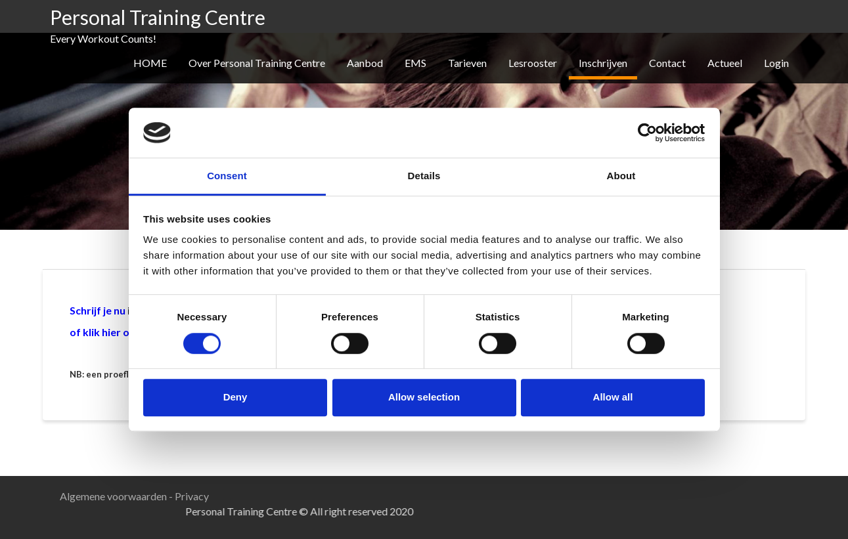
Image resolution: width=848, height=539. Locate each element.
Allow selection (424, 396)
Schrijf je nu (97, 310)
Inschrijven (603, 62)
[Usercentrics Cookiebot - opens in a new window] (647, 132)
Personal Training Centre (157, 17)
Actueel (724, 62)
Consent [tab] (227, 176)
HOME (150, 62)
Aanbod (365, 62)
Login (776, 62)
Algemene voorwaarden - (117, 496)
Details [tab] (424, 176)
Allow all (613, 396)
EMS (415, 62)
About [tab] (621, 176)
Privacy (192, 496)
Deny (235, 396)
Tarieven (467, 62)
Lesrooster (532, 62)
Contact (667, 62)
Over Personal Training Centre (257, 62)
